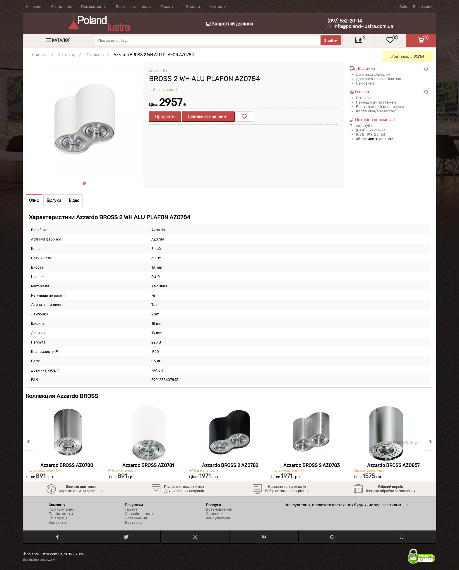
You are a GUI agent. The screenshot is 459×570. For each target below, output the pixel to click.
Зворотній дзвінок (229, 24)
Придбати (165, 116)
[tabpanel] (84, 120)
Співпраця (58, 518)
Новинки (34, 6)
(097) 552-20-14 (345, 21)
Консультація (218, 518)
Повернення (136, 518)
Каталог (61, 40)
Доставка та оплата (133, 6)
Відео (74, 200)
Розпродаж (61, 6)
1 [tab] (84, 183)
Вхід (403, 6)
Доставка (133, 522)
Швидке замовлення (208, 116)
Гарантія (169, 6)
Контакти (218, 6)
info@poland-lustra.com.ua (363, 26)
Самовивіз (215, 513)
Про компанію (93, 6)
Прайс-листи (61, 513)
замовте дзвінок (378, 139)
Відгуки (54, 200)
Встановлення (219, 509)
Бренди (193, 6)
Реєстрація (423, 6)
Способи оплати (140, 513)
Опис (34, 200)
